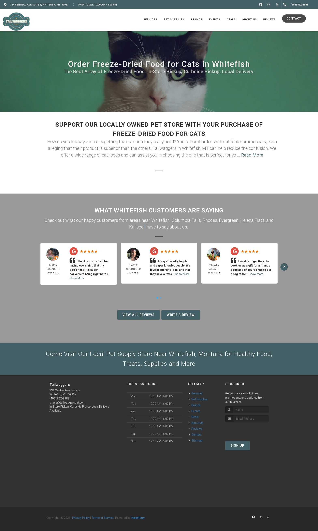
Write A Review (181, 315)
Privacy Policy (81, 517)
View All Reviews (138, 315)
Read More (252, 155)
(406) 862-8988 (59, 398)
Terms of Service (102, 517)
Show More (77, 278)
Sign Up (237, 445)
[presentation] (247, 429)
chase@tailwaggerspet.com (67, 402)
